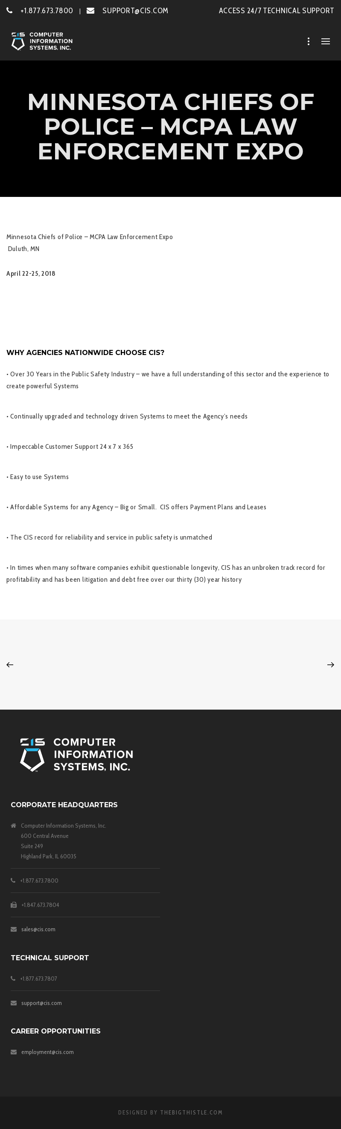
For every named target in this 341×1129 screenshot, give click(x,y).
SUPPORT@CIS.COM (128, 10)
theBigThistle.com (191, 1112)
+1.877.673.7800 (39, 10)
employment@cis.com (47, 1052)
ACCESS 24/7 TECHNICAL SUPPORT (277, 10)
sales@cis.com (38, 929)
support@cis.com (41, 1003)
